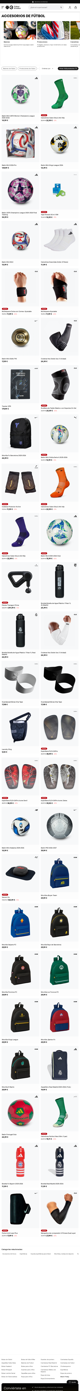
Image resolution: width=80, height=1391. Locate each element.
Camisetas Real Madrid (49, 1363)
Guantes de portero (47, 1359)
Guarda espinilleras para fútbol (41, 1239)
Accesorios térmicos (9, 1239)
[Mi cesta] (75, 7)
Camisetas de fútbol (67, 1363)
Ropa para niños (26, 1376)
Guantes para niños (28, 1370)
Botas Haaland (7, 1366)
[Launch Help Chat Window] (72, 1382)
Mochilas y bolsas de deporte (64, 1239)
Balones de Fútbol (27, 1363)
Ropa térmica (45, 1375)
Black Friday (64, 1376)
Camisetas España (66, 1359)
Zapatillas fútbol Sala (9, 1363)
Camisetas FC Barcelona (49, 1366)
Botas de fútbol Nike (28, 1359)
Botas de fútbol (7, 1359)
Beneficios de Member (40, 2)
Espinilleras (23, 1239)
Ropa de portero (66, 1373)
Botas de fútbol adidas (9, 1376)
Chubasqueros (65, 1366)
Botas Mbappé (7, 1370)
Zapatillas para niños (28, 1373)
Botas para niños (27, 1366)
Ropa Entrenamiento (48, 1378)
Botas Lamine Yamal (8, 1373)
